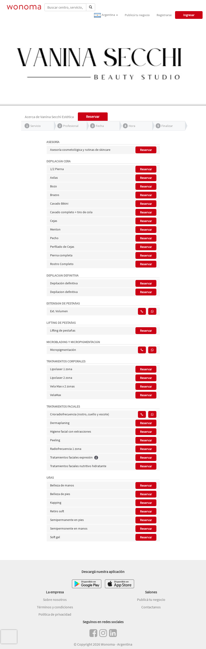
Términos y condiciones (55, 607)
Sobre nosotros (55, 599)
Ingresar (188, 15)
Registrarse (164, 15)
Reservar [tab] (92, 116)
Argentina (106, 15)
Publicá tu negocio (137, 15)
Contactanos (151, 607)
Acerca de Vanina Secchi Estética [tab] (49, 116)
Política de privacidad (54, 614)
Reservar (146, 150)
